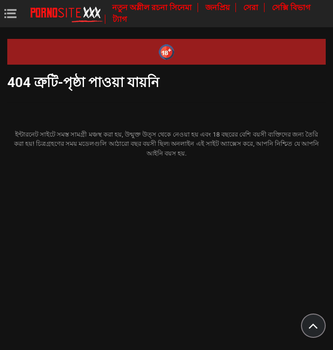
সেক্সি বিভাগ (291, 7)
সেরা (251, 7)
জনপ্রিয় (218, 7)
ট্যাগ (120, 19)
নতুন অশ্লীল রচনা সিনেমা (153, 7)
